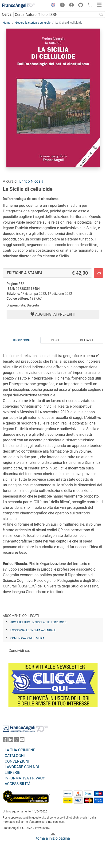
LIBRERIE (12, 772)
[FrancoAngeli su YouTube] (22, 740)
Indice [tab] (55, 340)
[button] (52, 5)
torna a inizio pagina (53, 838)
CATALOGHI (15, 755)
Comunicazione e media (27, 638)
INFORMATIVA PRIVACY (25, 778)
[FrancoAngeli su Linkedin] (10, 740)
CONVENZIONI (17, 761)
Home (6, 22)
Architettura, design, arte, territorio (38, 622)
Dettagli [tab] (86, 340)
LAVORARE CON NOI (22, 767)
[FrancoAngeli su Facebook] (5, 740)
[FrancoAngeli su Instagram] (16, 740)
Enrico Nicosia (31, 181)
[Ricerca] (101, 14)
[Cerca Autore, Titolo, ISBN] (55, 14)
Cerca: (7, 14)
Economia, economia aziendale (33, 630)
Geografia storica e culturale (33, 22)
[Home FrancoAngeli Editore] (18, 5)
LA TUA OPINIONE (20, 750)
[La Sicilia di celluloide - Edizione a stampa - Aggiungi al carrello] (98, 273)
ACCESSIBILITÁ (18, 784)
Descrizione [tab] (21, 340)
